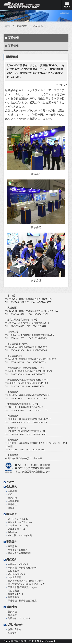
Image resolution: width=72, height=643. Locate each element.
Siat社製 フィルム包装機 (20, 535)
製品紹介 (11, 514)
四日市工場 (13, 571)
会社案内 (11, 486)
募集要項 (12, 612)
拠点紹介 (11, 559)
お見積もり (13, 633)
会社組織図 (13, 501)
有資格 (11, 508)
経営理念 (12, 498)
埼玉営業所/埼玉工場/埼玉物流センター (27, 584)
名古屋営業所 (14, 577)
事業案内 (11, 542)
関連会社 (12, 504)
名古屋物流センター (18, 574)
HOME (7, 26)
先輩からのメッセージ (19, 618)
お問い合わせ (14, 625)
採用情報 (11, 607)
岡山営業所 (13, 591)
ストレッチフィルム (18, 519)
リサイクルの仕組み (18, 550)
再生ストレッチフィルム (20, 522)
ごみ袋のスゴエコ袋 (18, 525)
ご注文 (10, 482)
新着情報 (13, 38)
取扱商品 (12, 532)
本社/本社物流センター (19, 564)
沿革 (10, 494)
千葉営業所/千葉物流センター (22, 587)
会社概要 (12, 491)
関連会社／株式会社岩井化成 (22, 601)
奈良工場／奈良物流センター (22, 568)
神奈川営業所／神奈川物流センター (25, 581)
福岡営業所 (13, 597)
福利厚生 (12, 615)
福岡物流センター (17, 594)
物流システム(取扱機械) (19, 553)
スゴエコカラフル (17, 529)
